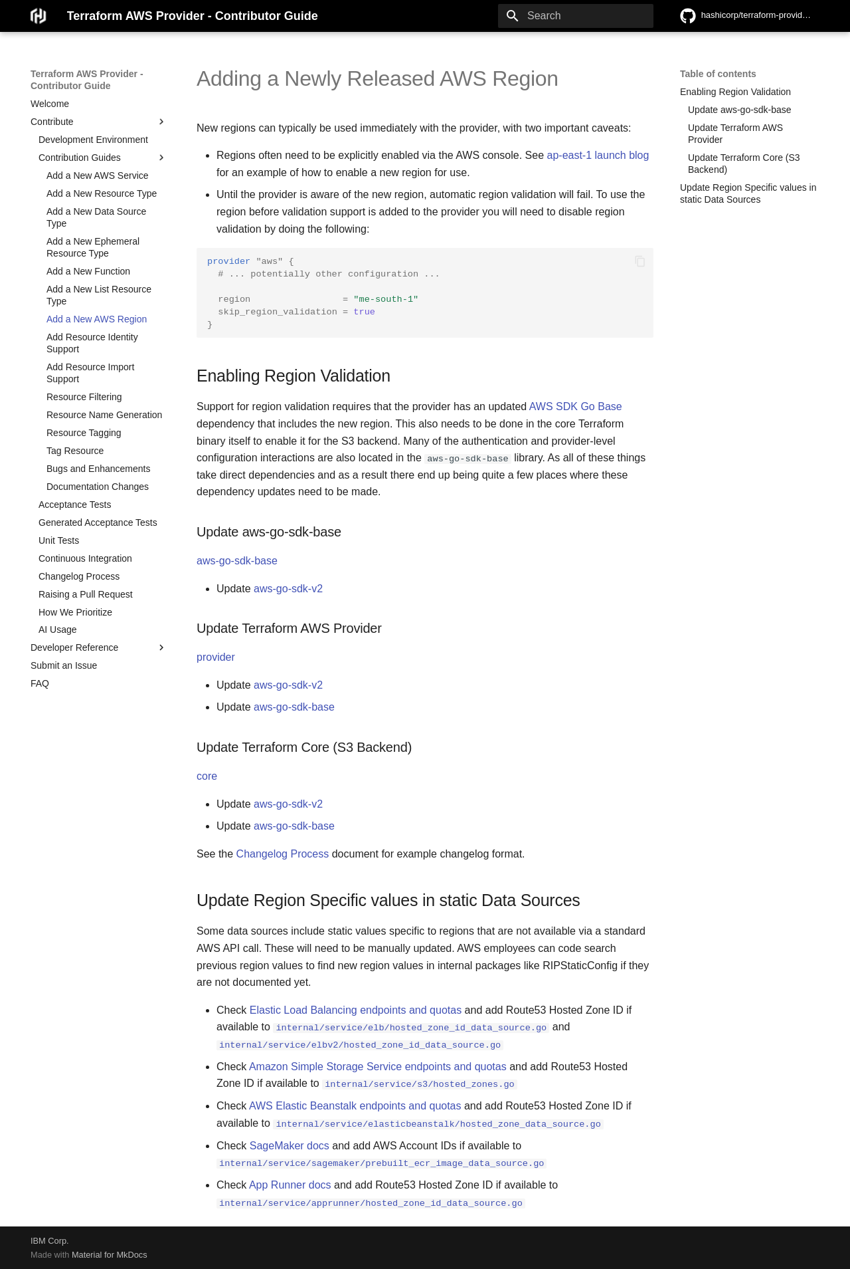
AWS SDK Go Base (575, 406)
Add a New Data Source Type (96, 217)
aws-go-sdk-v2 (288, 588)
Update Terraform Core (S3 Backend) (744, 163)
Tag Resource (75, 450)
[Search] (575, 16)
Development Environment (93, 139)
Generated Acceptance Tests (98, 522)
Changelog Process (79, 576)
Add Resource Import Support (90, 373)
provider (216, 657)
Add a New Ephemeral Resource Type (92, 247)
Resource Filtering (84, 397)
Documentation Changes (97, 486)
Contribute (99, 122)
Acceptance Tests (75, 504)
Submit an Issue (64, 665)
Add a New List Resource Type (98, 295)
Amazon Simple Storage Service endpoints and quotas (378, 1066)
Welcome (50, 103)
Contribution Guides (103, 158)
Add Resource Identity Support (92, 343)
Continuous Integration (85, 558)
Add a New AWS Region (96, 319)
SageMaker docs (289, 1145)
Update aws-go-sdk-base (740, 109)
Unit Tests (59, 540)
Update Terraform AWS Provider (735, 133)
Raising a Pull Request (86, 594)
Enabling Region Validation (735, 91)
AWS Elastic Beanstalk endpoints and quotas (355, 1105)
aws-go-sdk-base (237, 560)
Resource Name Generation (104, 414)
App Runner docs (290, 1184)
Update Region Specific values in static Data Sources (748, 193)
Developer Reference (99, 647)
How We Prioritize (75, 612)
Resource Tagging (84, 432)
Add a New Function (88, 271)
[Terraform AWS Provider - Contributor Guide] (38, 16)
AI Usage (58, 629)
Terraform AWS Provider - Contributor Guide (87, 79)
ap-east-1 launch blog (598, 155)
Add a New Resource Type (101, 193)
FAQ (40, 683)
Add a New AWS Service (97, 175)
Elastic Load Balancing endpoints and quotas (356, 1010)
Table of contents (718, 73)
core (207, 776)
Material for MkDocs (109, 1254)
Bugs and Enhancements (98, 468)
